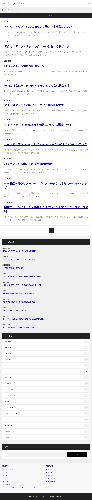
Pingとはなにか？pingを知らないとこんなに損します (37, 85)
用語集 (47, 437)
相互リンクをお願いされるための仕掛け (28, 163)
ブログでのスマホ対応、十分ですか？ (16, 310)
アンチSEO (47, 389)
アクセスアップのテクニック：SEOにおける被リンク (37, 46)
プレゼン (5, 472)
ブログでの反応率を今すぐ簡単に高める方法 (18, 302)
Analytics (47, 347)
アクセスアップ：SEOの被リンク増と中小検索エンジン (38, 26)
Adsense (47, 341)
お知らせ (47, 377)
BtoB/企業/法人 (47, 353)
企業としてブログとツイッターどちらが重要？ (19, 251)
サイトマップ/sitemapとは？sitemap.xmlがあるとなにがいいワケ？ (45, 144)
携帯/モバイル (47, 431)
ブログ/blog (47, 407)
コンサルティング (8, 469)
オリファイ (50, 469)
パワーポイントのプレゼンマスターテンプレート (18, 487)
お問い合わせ (50, 481)
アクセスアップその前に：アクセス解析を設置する (35, 105)
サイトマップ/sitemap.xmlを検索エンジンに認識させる (38, 124)
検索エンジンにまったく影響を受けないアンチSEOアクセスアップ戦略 (46, 209)
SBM (47, 365)
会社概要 (49, 472)
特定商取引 (50, 475)
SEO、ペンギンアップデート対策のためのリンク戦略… (22, 276)
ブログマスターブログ (13, 3)
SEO (47, 371)
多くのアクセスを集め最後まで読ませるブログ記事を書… (23, 319)
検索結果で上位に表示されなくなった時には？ (19, 293)
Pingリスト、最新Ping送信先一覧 (24, 65)
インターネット (47, 395)
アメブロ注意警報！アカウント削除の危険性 (18, 328)
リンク (47, 419)
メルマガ (5, 481)
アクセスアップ (47, 383)
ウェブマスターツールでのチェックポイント (18, 259)
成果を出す (47, 425)
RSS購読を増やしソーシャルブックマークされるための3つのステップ (45, 185)
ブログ (4, 478)
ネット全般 (6, 484)
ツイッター (6, 475)
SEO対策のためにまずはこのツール (15, 268)
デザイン (47, 401)
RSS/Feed (47, 359)
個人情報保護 (50, 478)
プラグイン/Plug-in (47, 413)
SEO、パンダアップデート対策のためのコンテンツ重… (22, 285)
